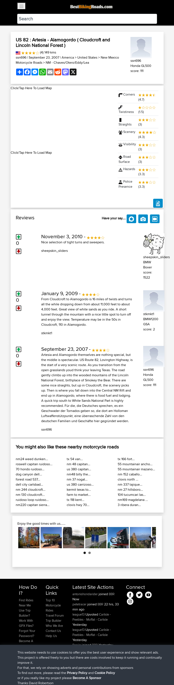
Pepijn (77, 645)
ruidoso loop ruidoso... (32, 499)
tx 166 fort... (126, 459)
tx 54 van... (75, 459)
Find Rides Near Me (26, 602)
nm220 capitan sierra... (33, 504)
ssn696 (21, 57)
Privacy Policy (75, 675)
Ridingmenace (82, 650)
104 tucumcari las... (132, 494)
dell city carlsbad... (29, 484)
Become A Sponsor (26, 643)
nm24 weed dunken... (32, 459)
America (68, 57)
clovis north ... (128, 479)
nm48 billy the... (79, 474)
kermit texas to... (79, 489)
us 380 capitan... (79, 469)
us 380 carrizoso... (80, 484)
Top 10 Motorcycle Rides (53, 605)
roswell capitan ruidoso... (34, 464)
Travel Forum (55, 615)
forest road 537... (28, 479)
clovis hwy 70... (78, 504)
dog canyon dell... (29, 474)
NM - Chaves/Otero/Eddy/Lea (67, 62)
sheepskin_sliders (54, 250)
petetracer (79, 604)
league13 (78, 614)
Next (149, 537)
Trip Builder (53, 620)
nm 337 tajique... (130, 484)
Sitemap (58, 675)
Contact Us (53, 631)
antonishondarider (85, 594)
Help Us (51, 636)
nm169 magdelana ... (133, 499)
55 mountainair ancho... (135, 464)
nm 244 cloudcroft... (30, 489)
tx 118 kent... (75, 499)
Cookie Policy (97, 675)
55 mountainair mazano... (136, 469)
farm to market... (79, 494)
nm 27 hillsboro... (130, 489)
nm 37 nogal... (77, 479)
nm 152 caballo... (130, 474)
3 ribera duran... (129, 504)
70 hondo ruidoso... (30, 469)
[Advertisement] (62, 120)
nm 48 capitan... (78, 464)
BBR (112, 594)
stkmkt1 (46, 333)
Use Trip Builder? (25, 613)
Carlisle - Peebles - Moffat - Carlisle (91, 617)
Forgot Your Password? (27, 633)
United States (87, 57)
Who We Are (54, 625)
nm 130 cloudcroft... (30, 494)
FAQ (22, 651)
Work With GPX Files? (26, 623)
